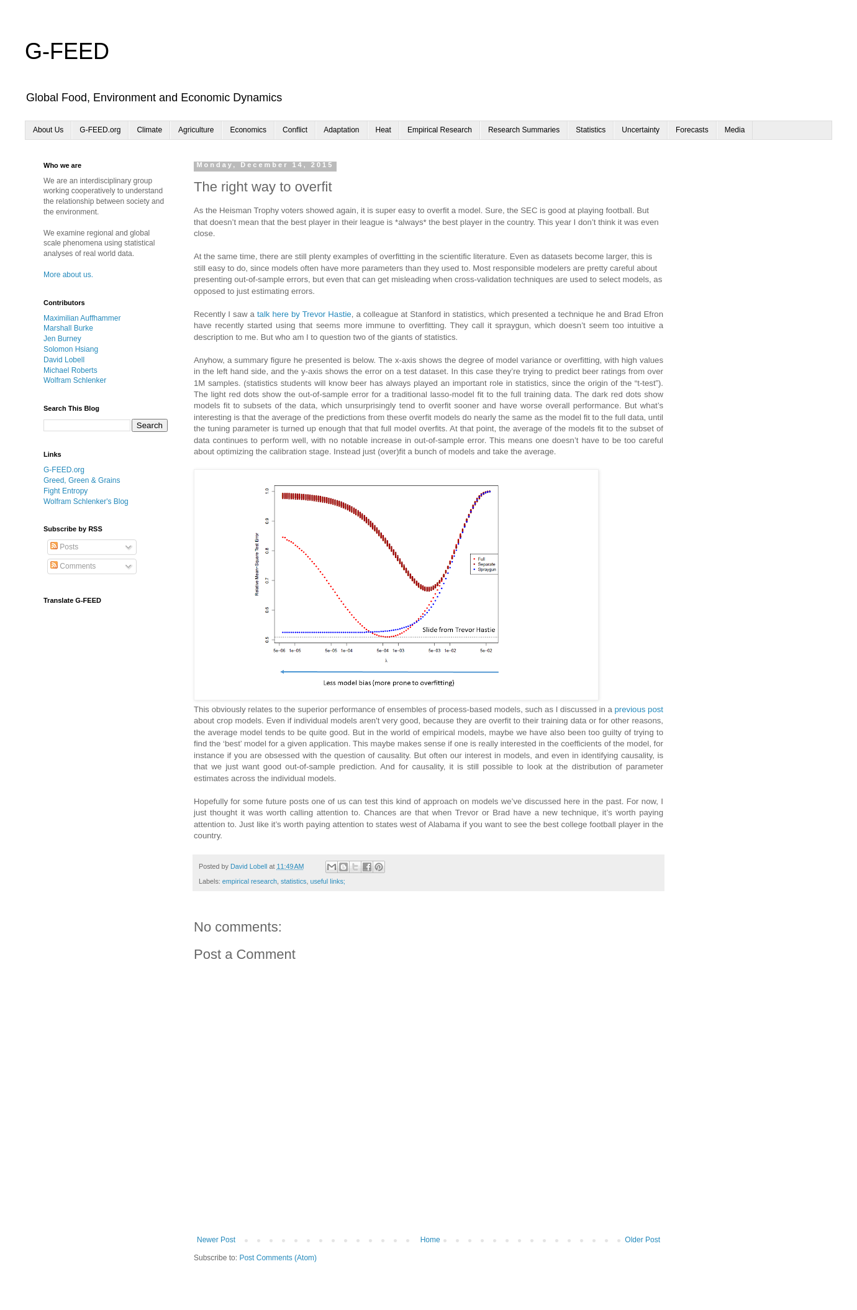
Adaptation (341, 130)
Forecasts (692, 130)
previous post (639, 709)
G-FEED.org (99, 130)
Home (430, 1239)
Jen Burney (62, 338)
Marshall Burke (68, 328)
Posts (64, 547)
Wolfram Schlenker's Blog (86, 501)
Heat (383, 130)
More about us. (68, 274)
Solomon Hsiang (70, 349)
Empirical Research (439, 130)
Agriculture (196, 130)
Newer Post (216, 1239)
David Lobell (63, 359)
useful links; (327, 881)
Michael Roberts (70, 370)
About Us (48, 130)
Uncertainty (641, 130)
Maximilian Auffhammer (82, 318)
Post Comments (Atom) (278, 1257)
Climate (149, 130)
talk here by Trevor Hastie (304, 314)
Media (735, 130)
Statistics (590, 130)
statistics (293, 881)
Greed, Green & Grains (81, 480)
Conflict (295, 130)
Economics (248, 130)
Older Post (642, 1239)
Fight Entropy (65, 491)
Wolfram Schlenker (74, 380)
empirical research (249, 881)
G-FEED (67, 51)
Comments (73, 566)
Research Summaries (524, 130)
